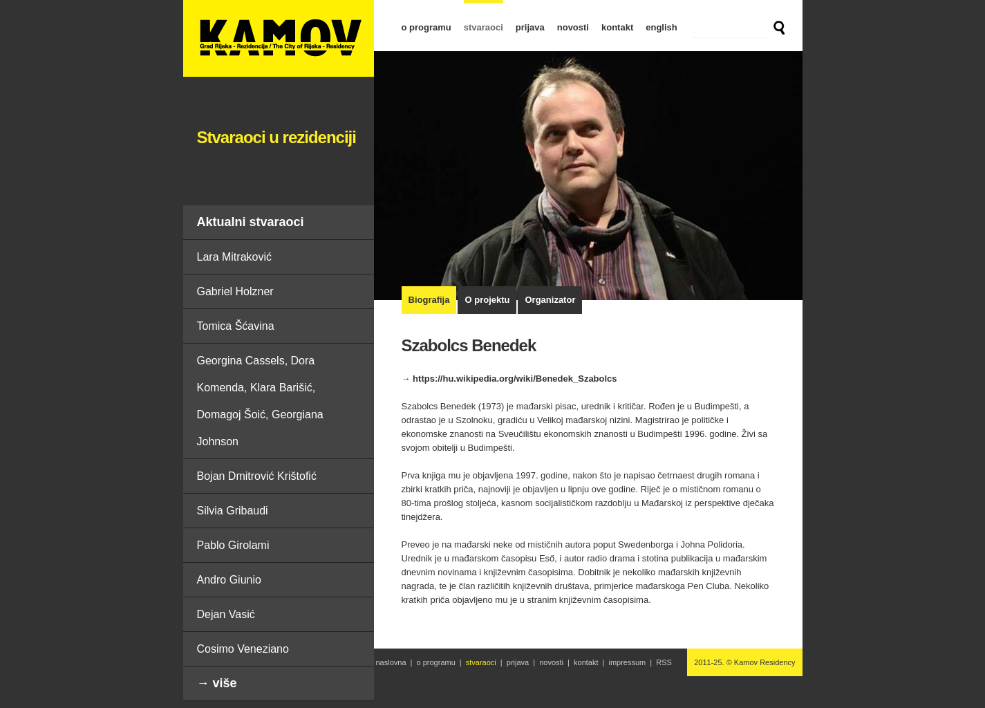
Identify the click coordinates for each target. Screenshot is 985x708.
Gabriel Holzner (235, 291)
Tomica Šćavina (235, 326)
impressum (627, 662)
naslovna (391, 662)
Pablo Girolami (233, 545)
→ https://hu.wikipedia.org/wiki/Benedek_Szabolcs (509, 378)
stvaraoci (483, 27)
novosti (573, 27)
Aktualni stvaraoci (250, 222)
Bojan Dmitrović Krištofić (257, 476)
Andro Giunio (229, 580)
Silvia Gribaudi (232, 510)
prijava (530, 27)
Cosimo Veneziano (243, 649)
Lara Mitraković (234, 257)
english (661, 27)
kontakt (617, 27)
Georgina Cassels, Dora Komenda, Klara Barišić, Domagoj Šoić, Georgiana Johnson (260, 401)
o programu (426, 27)
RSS (664, 662)
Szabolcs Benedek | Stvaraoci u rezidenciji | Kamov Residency (278, 38)
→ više (217, 683)
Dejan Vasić (226, 614)
